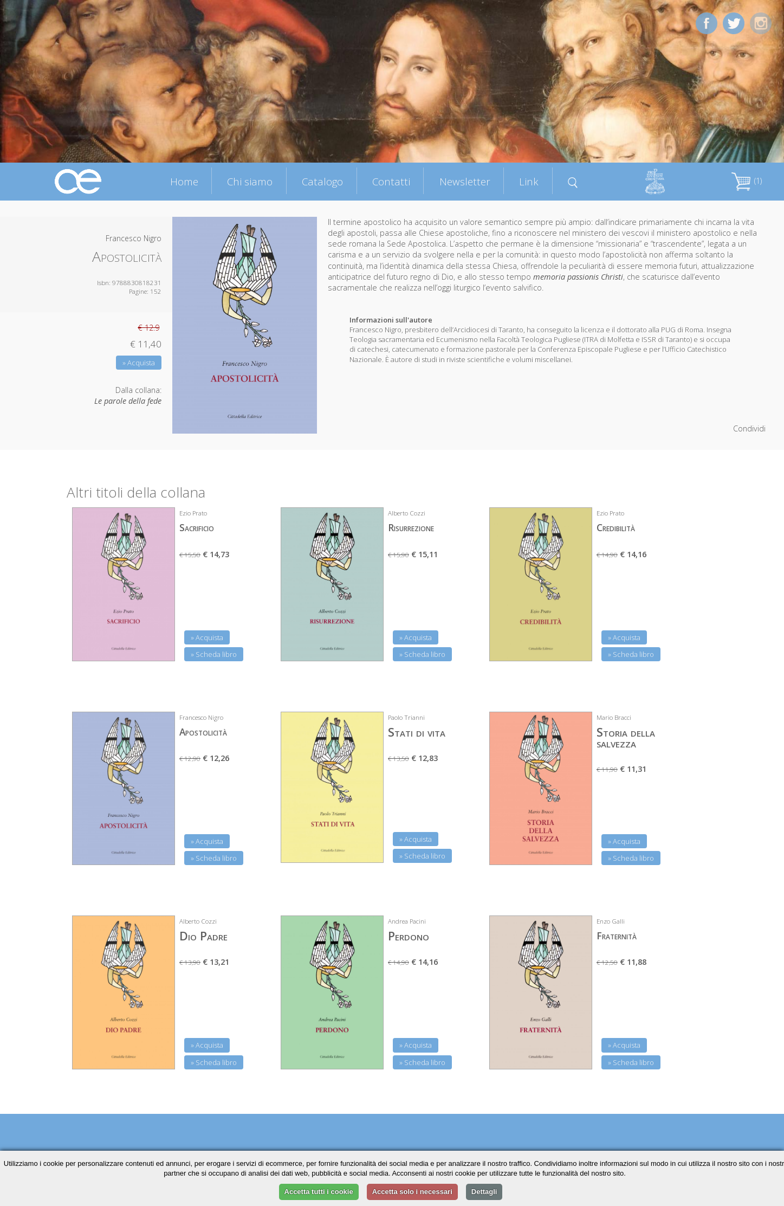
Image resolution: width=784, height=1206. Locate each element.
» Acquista (138, 362)
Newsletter (464, 181)
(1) (746, 181)
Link (529, 181)
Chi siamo (250, 181)
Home (184, 181)
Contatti (391, 181)
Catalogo (322, 181)
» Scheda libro (214, 654)
